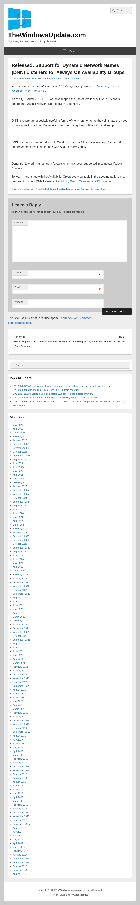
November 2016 (21, 862)
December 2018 (21, 766)
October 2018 (20, 774)
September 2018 (21, 778)
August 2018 (19, 781)
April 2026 (18, 428)
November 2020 (21, 678)
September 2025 (21, 455)
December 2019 (21, 720)
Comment (20, 222)
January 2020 (20, 716)
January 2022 (20, 624)
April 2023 (18, 566)
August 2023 (19, 551)
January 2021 (20, 670)
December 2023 (21, 536)
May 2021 (18, 655)
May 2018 (18, 793)
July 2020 (18, 693)
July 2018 (18, 785)
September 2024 (21, 501)
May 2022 (18, 609)
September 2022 (21, 593)
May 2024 (18, 517)
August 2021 (19, 643)
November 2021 (21, 632)
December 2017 (21, 812)
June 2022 (18, 605)
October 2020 (20, 682)
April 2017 (18, 843)
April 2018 (18, 797)
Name (17, 272)
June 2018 (18, 789)
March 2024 (19, 524)
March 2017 (19, 847)
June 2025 (18, 467)
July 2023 (18, 555)
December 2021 (21, 628)
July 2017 (18, 831)
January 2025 (20, 486)
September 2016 (21, 870)
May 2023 (18, 563)
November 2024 (21, 494)
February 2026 (20, 436)
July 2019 (18, 739)
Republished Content (47, 189)
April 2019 (18, 751)
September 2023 (21, 547)
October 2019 (20, 728)
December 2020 (21, 674)
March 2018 (19, 801)
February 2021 (20, 666)
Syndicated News (52, 78)
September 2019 (21, 731)
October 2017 (20, 820)
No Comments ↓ (73, 78)
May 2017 (18, 839)
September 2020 (21, 686)
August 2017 (19, 828)
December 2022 (21, 582)
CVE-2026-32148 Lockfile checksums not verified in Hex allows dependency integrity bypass (61, 386)
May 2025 (18, 471)
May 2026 (18, 425)
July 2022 (18, 601)
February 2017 (20, 851)
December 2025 (21, 444)
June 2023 (18, 559)
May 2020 (18, 701)
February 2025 (20, 482)
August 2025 (19, 459)
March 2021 (19, 663)
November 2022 (21, 586)
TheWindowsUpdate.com (47, 35)
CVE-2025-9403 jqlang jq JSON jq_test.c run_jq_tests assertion (46, 390)
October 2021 (20, 636)
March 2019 (19, 755)
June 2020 (18, 697)
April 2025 (18, 474)
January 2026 (20, 440)
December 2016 (21, 858)
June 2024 (18, 513)
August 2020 (19, 689)
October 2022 (20, 590)
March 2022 (19, 616)
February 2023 (20, 574)
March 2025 (19, 478)
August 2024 (19, 505)
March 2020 (19, 709)
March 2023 (19, 570)
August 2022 (19, 597)
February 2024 (20, 528)
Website (18, 302)
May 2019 (18, 747)
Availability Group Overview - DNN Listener (83, 181)
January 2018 (20, 808)
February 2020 (20, 712)
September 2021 (21, 639)
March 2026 (19, 432)
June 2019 (18, 743)
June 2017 (18, 835)
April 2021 (18, 659)
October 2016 (20, 866)
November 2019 (21, 724)
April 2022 (18, 613)
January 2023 (20, 578)
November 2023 (21, 540)
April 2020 (18, 705)
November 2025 (21, 448)
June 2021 (18, 651)
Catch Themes (80, 895)
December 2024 (21, 490)
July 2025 (18, 463)
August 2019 (19, 735)
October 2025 (20, 451)
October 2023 (20, 543)
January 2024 (20, 532)
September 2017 (21, 824)
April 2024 (18, 521)
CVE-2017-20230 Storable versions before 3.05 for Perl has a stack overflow (53, 393)
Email (17, 287)
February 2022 (20, 620)
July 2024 (18, 509)
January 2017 (20, 854)
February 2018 (20, 804)
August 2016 (19, 874)
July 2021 (18, 647)
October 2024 (20, 498)
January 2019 (20, 762)
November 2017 (21, 816)
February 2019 (20, 758)
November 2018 (21, 770)
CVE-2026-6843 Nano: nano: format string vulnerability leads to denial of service (55, 397)
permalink (100, 189)
